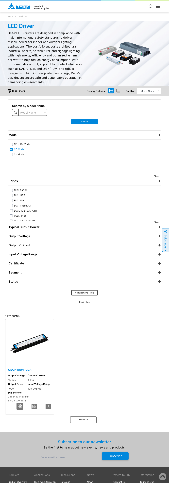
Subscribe (115, 409)
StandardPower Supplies (41, 7)
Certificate (16, 263)
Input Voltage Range (23, 254)
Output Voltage (19, 236)
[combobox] (32, 112)
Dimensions (145, 321)
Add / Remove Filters (84, 293)
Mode (13, 135)
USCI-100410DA (18, 358)
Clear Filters (84, 302)
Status (13, 281)
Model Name (22, 321)
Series (13, 181)
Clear (156, 176)
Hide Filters (16, 90)
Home (10, 16)
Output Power (93, 321)
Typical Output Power (24, 227)
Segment (15, 272)
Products (22, 16)
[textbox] (33, 112)
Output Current (19, 245)
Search (84, 121)
